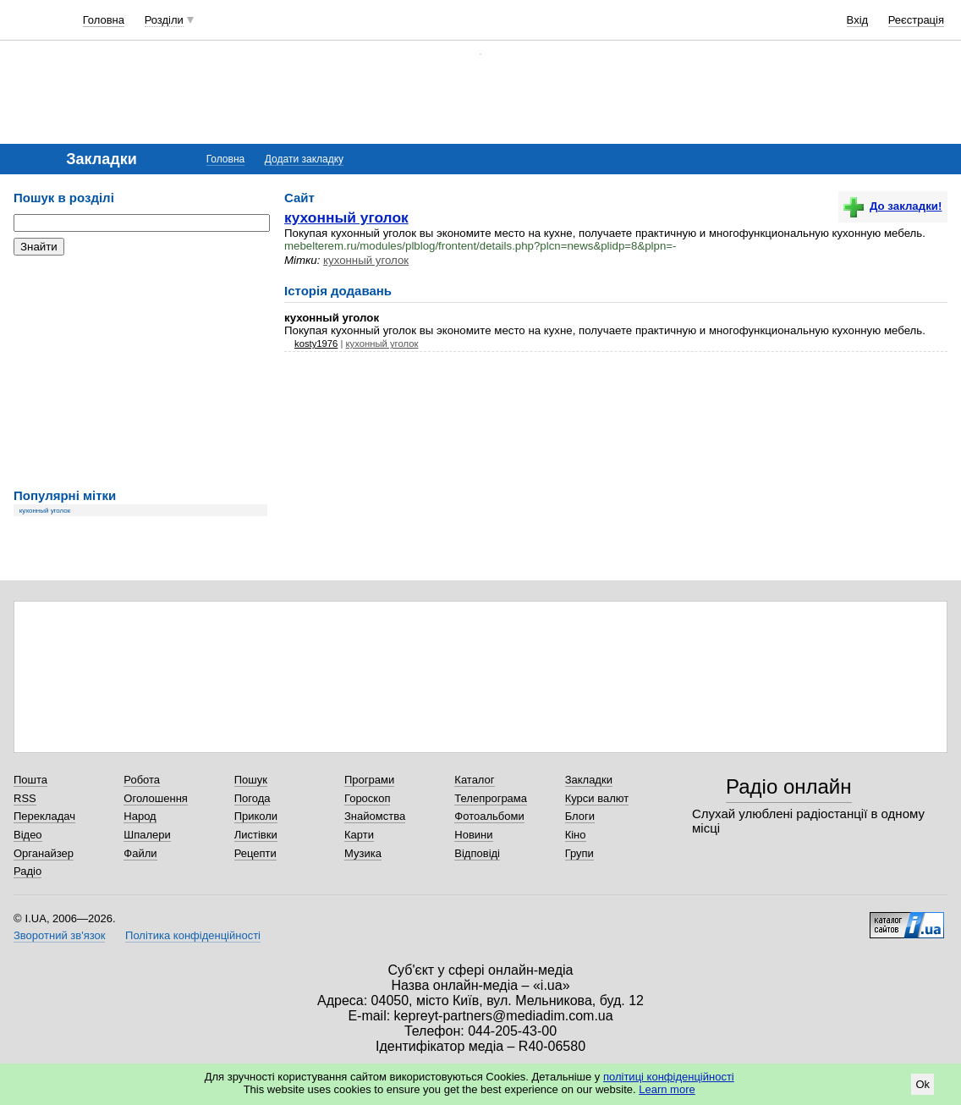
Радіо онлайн (789, 786)
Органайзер (44, 853)
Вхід (858, 20)
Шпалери (147, 834)
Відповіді (477, 853)
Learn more (667, 1089)
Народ (140, 816)
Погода (252, 798)
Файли (140, 853)
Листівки (255, 834)
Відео (28, 834)
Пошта (30, 779)
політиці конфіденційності (668, 1076)
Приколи (255, 816)
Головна (103, 20)
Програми (369, 779)
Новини (473, 834)
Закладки (588, 779)
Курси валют (597, 798)
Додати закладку (304, 159)
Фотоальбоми (489, 816)
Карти (359, 834)
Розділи (164, 20)
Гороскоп (367, 798)
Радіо (27, 871)
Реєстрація (916, 20)
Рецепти (255, 853)
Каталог (474, 779)
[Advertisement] (140, 372)
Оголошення (156, 798)
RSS (25, 798)
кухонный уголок (45, 510)
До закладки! (892, 206)
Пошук (250, 779)
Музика (363, 853)
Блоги (580, 816)
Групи (579, 853)
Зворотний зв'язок (59, 935)
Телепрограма (490, 798)
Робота (142, 779)
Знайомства (374, 816)
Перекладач (44, 816)
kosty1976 (316, 343)
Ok (922, 1084)
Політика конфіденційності (193, 935)
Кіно (575, 834)
